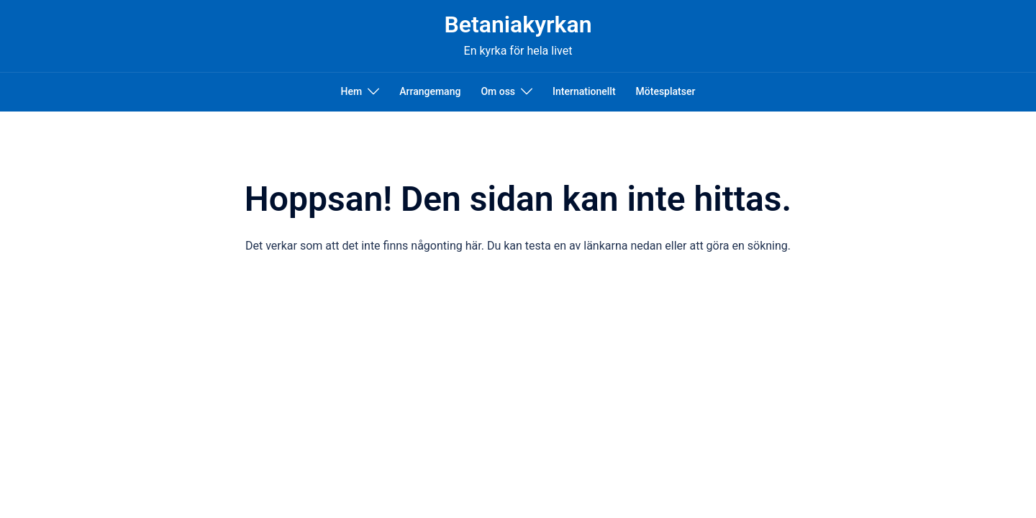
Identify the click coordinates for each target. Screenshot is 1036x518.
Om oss (498, 91)
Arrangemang (429, 91)
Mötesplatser (666, 91)
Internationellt (584, 91)
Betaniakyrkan (517, 24)
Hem (352, 91)
